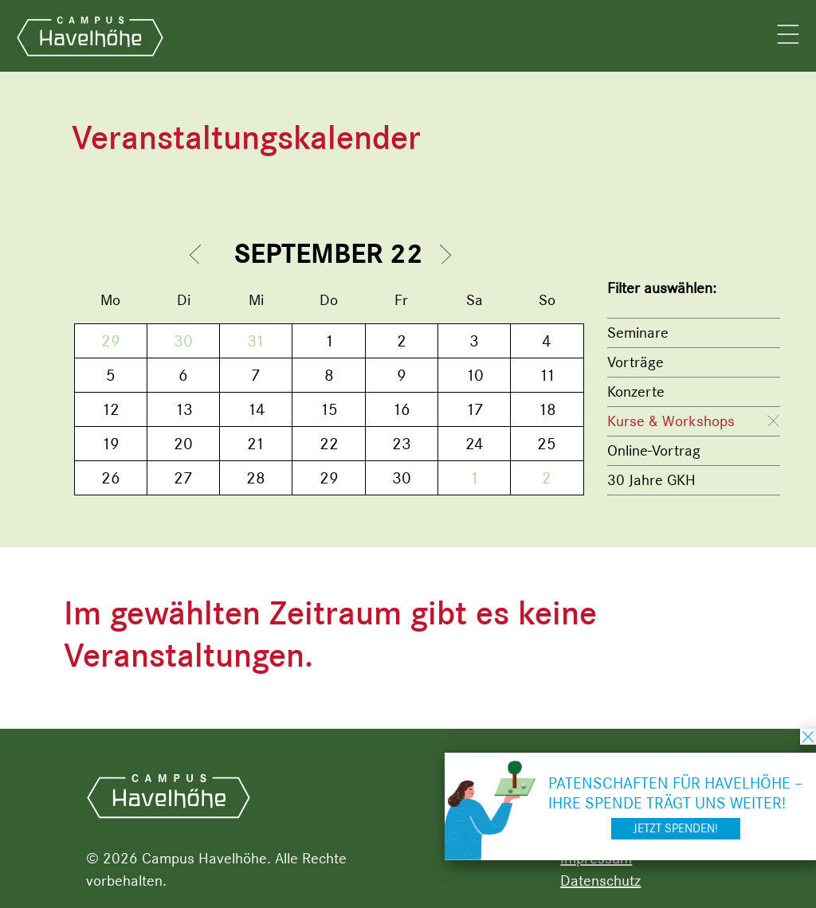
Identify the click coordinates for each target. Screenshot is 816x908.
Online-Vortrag (653, 450)
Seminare (638, 332)
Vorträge (635, 362)
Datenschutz (600, 880)
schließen (808, 737)
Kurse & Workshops (671, 421)
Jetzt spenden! (676, 828)
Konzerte (636, 391)
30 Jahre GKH (651, 480)
